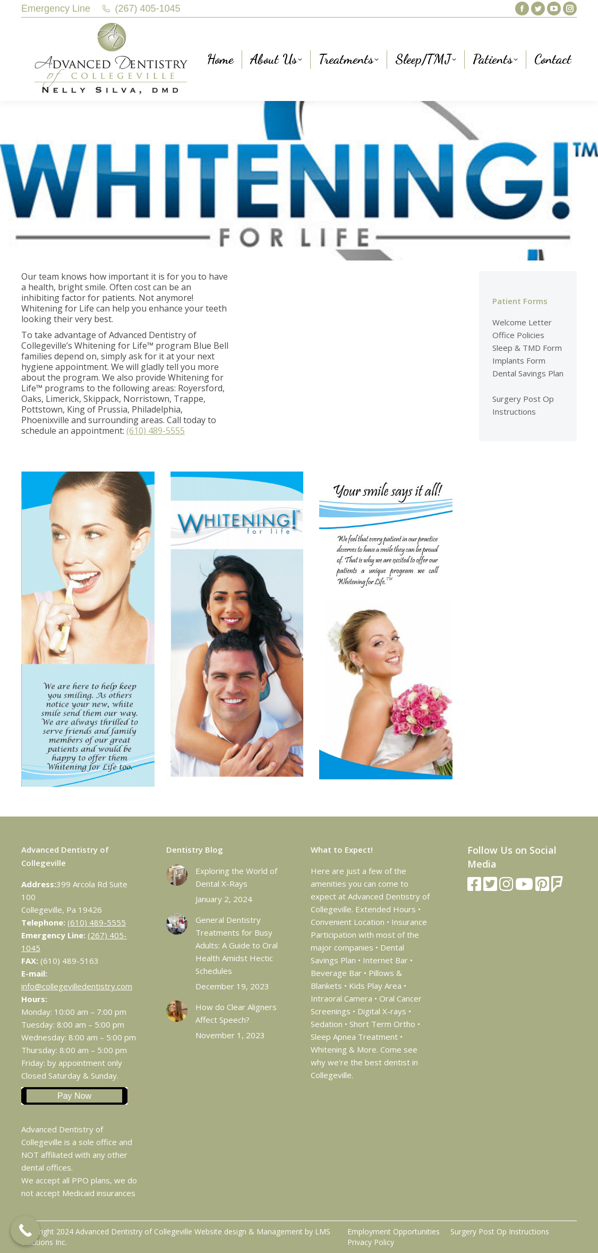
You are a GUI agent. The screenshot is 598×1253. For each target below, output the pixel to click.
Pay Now (74, 1095)
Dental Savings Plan (527, 373)
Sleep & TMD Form (527, 347)
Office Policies (518, 335)
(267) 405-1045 (148, 8)
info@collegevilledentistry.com (76, 986)
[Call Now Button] (25, 1230)
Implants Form (518, 360)
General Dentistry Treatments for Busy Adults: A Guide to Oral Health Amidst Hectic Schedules (236, 945)
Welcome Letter (522, 322)
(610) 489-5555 (155, 430)
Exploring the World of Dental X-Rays (236, 877)
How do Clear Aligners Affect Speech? (236, 1013)
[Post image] (176, 875)
